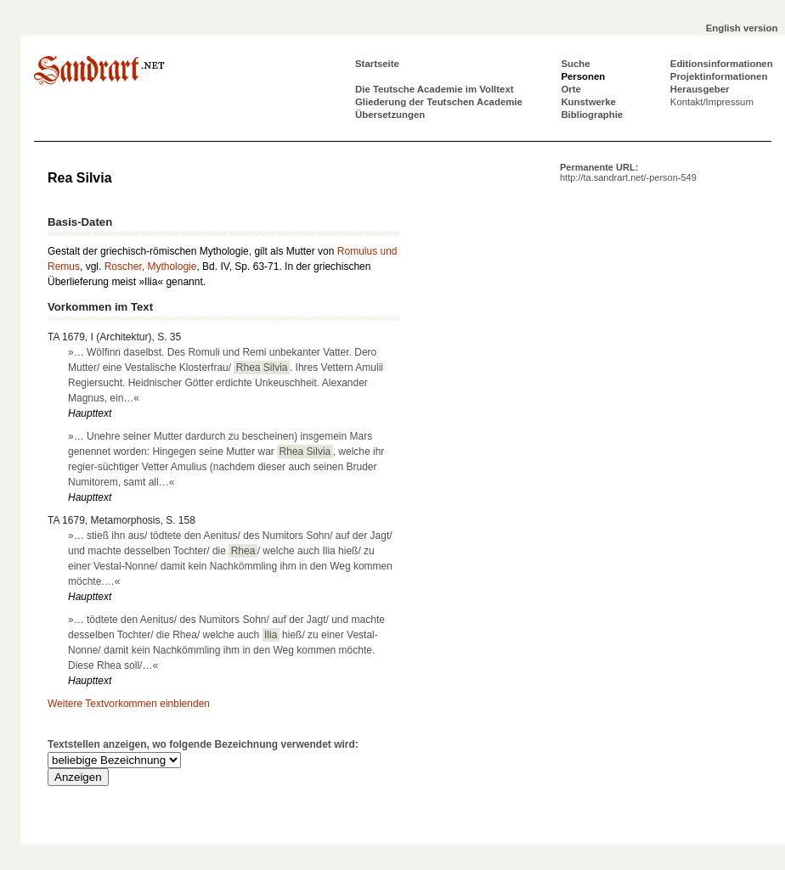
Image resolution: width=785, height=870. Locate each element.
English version (742, 28)
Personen (583, 76)
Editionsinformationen (721, 64)
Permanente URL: (628, 172)
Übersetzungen (390, 114)
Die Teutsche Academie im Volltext (434, 89)
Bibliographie (592, 114)
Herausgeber (700, 89)
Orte (570, 89)
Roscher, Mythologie (150, 266)
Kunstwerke (588, 102)
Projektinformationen (719, 76)
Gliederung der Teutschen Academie (438, 102)
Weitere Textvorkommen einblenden (129, 704)
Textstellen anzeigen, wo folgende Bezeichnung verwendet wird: (203, 744)
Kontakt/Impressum (712, 102)
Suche (575, 64)
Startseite (377, 64)
